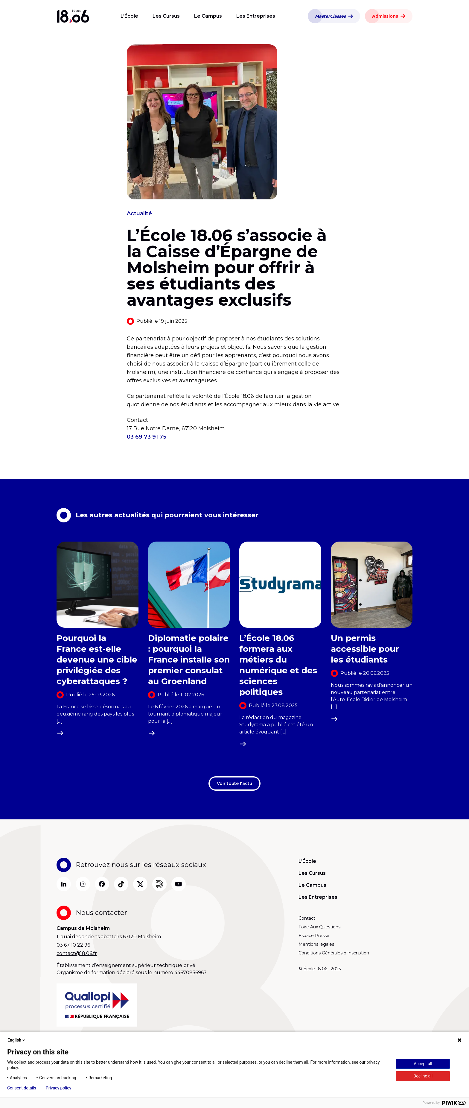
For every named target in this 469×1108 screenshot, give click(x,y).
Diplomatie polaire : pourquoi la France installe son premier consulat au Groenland (189, 659)
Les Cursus (166, 16)
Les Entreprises (255, 16)
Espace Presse (314, 935)
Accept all (423, 1063)
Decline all (423, 1076)
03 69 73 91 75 (146, 437)
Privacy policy (58, 1088)
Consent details (21, 1088)
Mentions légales (316, 944)
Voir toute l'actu (234, 783)
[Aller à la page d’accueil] (73, 16)
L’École (129, 16)
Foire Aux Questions (319, 927)
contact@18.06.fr (77, 953)
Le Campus (208, 16)
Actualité (139, 213)
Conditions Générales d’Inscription (334, 953)
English (16, 1040)
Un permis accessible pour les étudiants (365, 649)
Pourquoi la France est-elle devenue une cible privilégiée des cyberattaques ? (97, 659)
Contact (307, 918)
